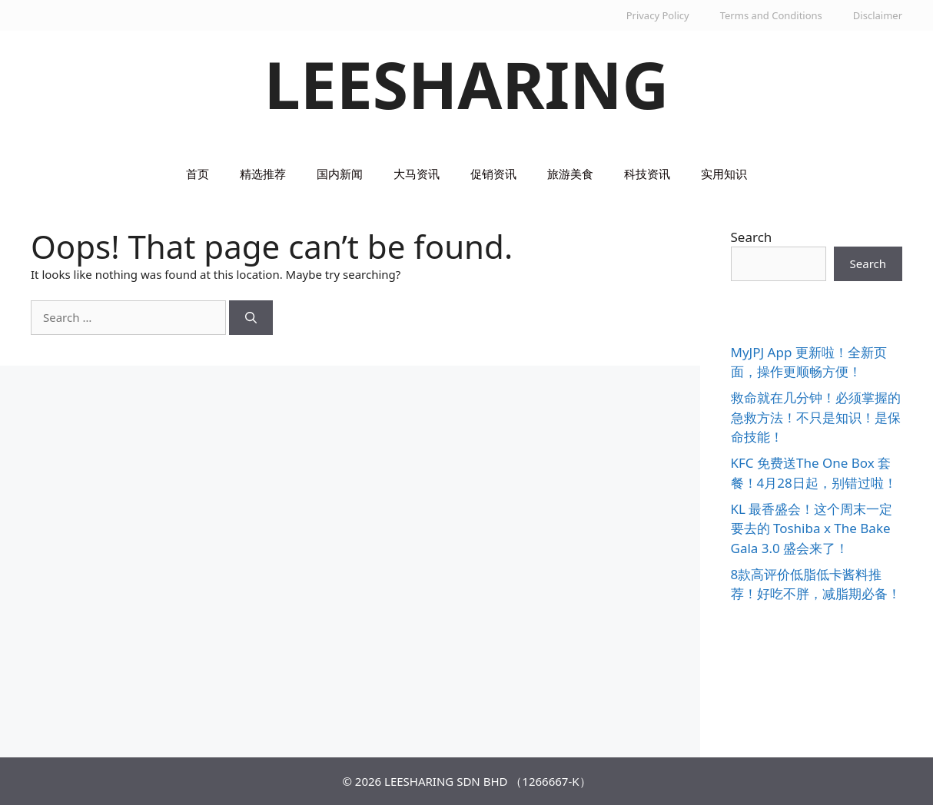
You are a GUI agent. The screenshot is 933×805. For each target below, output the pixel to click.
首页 (197, 173)
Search (751, 237)
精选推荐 (263, 173)
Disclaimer (877, 15)
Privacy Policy (657, 15)
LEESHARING (466, 84)
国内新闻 (340, 173)
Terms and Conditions (771, 15)
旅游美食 (570, 173)
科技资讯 (647, 173)
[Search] (251, 317)
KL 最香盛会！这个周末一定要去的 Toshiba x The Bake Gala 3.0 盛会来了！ (812, 528)
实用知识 (724, 173)
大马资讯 (416, 173)
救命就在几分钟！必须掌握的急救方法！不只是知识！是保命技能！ (816, 417)
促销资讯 (493, 173)
